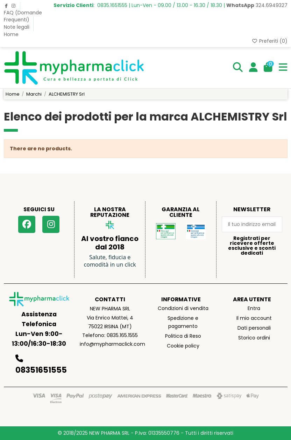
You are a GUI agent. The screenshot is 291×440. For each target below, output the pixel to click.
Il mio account (254, 318)
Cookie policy (183, 345)
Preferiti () (269, 40)
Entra (254, 308)
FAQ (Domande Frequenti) (23, 16)
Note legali (17, 26)
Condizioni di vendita (183, 308)
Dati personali (254, 327)
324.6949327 (257, 5)
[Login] (253, 68)
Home (11, 34)
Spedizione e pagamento (183, 322)
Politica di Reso (183, 335)
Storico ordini (254, 337)
